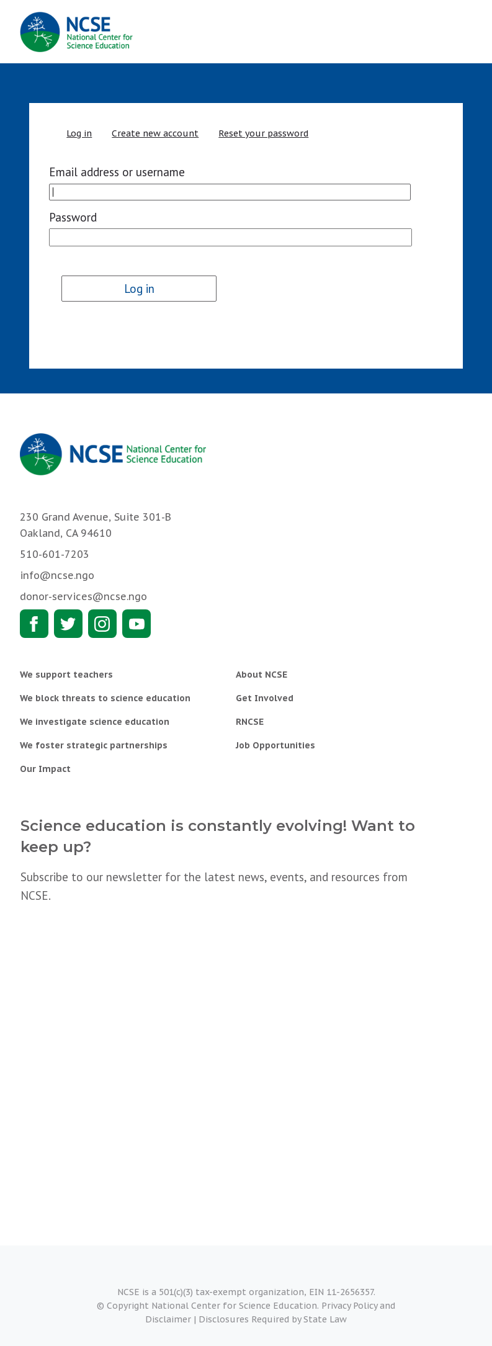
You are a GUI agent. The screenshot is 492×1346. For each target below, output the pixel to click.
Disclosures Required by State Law (273, 1319)
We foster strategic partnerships (94, 745)
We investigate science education (94, 721)
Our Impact (45, 768)
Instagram (102, 623)
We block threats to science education (105, 698)
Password (73, 217)
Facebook (34, 623)
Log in (79, 133)
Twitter (68, 623)
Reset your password (263, 133)
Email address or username (117, 171)
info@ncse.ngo (57, 575)
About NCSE (261, 674)
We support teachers (66, 674)
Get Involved (264, 698)
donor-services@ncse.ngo (83, 596)
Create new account (155, 133)
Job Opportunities (275, 745)
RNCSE (250, 721)
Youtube (136, 623)
